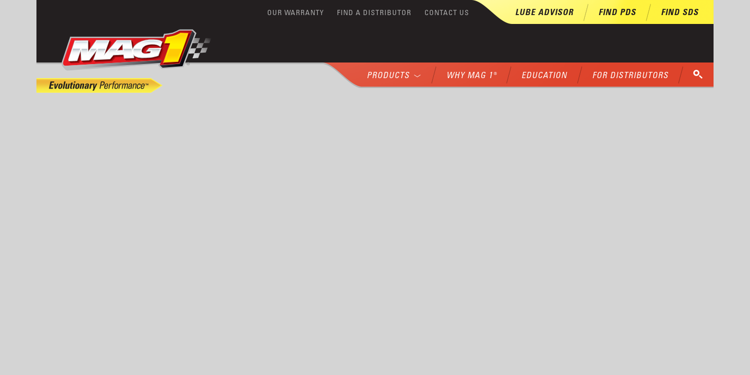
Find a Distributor (374, 12)
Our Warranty (295, 12)
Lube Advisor (544, 12)
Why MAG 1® (471, 75)
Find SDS (679, 12)
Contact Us (446, 12)
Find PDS (617, 12)
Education (544, 75)
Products (394, 75)
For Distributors (630, 75)
